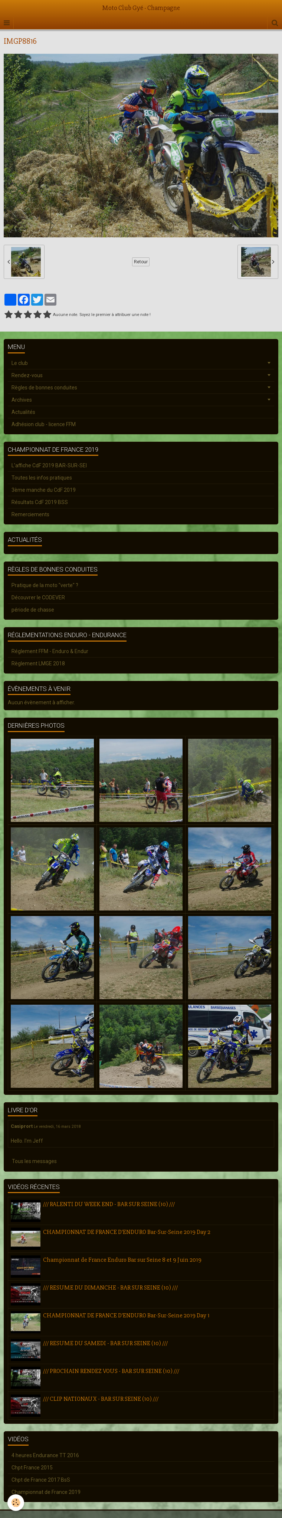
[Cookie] (15, 1502)
